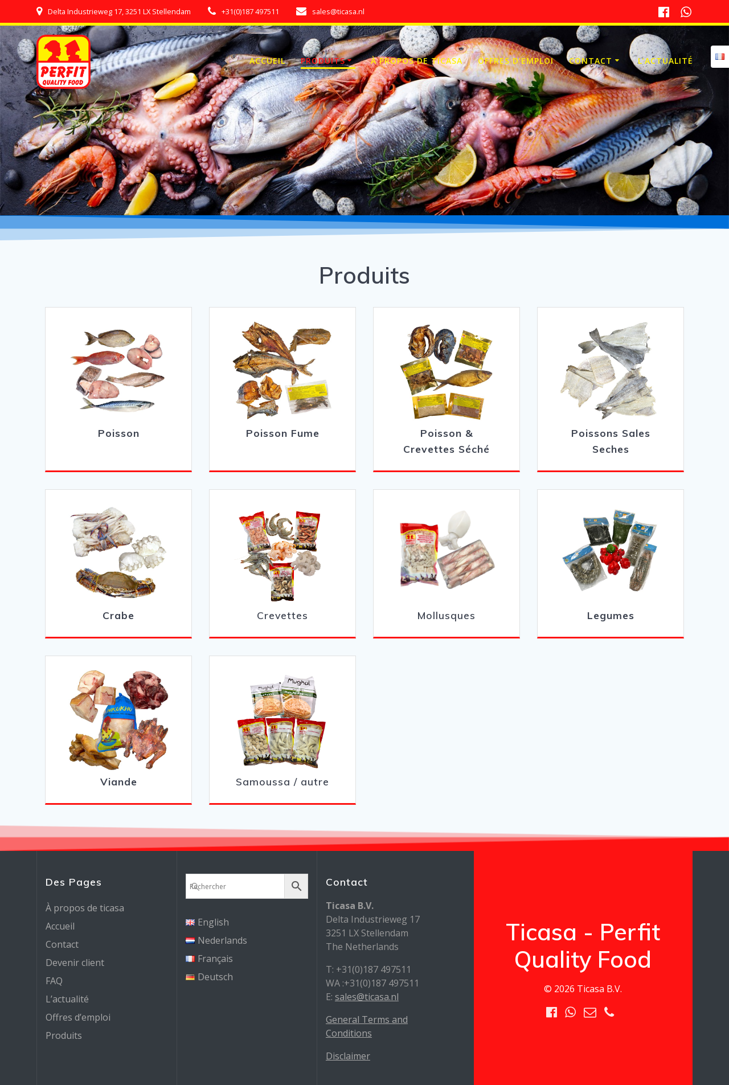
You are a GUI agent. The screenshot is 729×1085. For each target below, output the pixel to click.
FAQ (54, 981)
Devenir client (75, 962)
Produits (323, 60)
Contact (590, 60)
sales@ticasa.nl (367, 996)
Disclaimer (348, 1056)
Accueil (267, 60)
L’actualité (665, 60)
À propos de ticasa (416, 60)
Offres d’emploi (516, 60)
